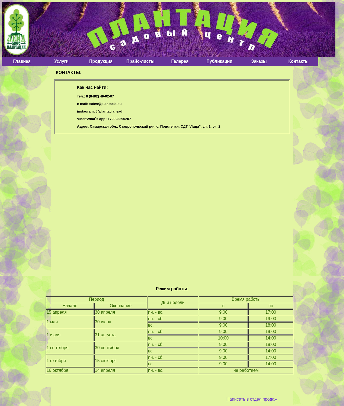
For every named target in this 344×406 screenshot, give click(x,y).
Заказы (259, 61)
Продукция (101, 61)
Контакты (298, 61)
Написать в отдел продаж (251, 399)
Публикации (219, 61)
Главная (22, 61)
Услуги (61, 61)
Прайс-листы (140, 61)
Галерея (180, 61)
